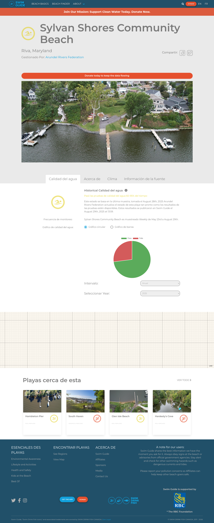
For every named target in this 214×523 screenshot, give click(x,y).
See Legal (107, 519)
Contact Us (102, 476)
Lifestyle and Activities (23, 464)
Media (99, 470)
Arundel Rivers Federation (65, 57)
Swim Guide (102, 454)
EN (200, 4)
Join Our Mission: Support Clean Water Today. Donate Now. (107, 11)
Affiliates (100, 459)
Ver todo (184, 380)
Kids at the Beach (21, 475)
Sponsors (101, 465)
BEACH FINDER (61, 4)
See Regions (60, 454)
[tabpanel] (107, 243)
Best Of (15, 481)
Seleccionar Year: (97, 293)
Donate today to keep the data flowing (107, 75)
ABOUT (77, 4)
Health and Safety (21, 470)
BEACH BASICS (40, 4)
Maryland (42, 50)
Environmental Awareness (26, 459)
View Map (58, 459)
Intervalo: (91, 283)
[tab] (62, 179)
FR (206, 4)
